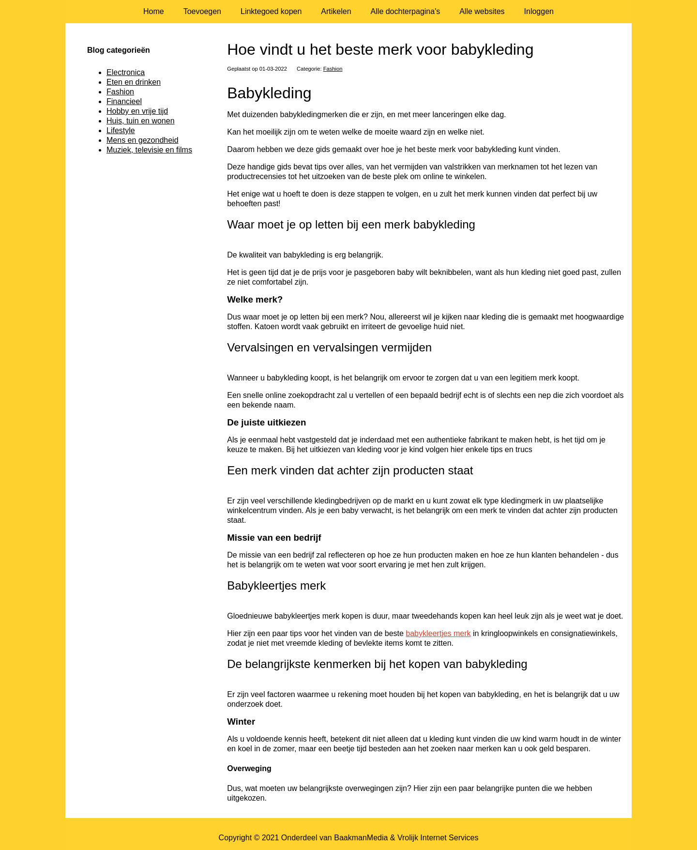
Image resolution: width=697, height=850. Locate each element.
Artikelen (336, 11)
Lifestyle (120, 130)
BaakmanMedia (361, 838)
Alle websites (481, 11)
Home (153, 11)
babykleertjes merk (438, 633)
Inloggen (539, 11)
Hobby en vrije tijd (137, 111)
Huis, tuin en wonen (140, 121)
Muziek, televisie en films (149, 150)
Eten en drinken (133, 82)
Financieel (124, 101)
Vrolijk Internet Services (437, 838)
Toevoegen (202, 11)
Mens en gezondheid (142, 140)
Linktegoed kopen (271, 11)
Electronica (125, 72)
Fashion (333, 69)
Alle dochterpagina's (405, 11)
